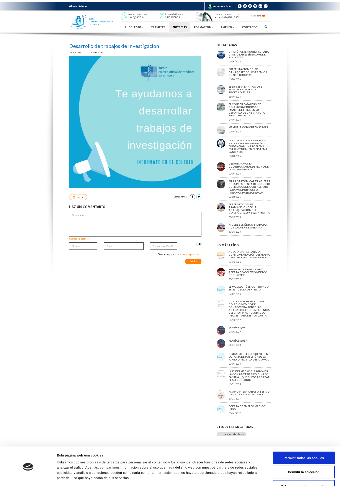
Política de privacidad (190, 254)
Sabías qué (75, 52)
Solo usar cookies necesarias (304, 472)
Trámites (158, 27)
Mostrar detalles (233, 477)
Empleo (227, 27)
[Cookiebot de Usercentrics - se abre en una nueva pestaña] (28, 477)
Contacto (249, 27)
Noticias (82, 6)
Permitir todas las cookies (304, 443)
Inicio (73, 6)
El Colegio (134, 27)
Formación (204, 27)
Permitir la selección (304, 458)
